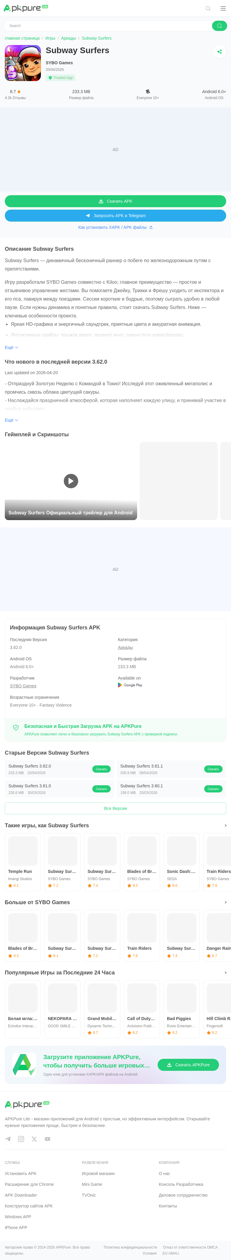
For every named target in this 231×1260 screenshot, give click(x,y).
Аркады (68, 38)
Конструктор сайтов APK (29, 1206)
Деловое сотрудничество (183, 1195)
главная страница (22, 38)
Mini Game (92, 1184)
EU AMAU (171, 1253)
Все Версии (115, 808)
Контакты (168, 1206)
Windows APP (18, 1216)
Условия (149, 1253)
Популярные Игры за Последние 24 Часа (60, 973)
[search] (219, 26)
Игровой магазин (98, 1173)
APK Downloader (21, 1195)
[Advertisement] (115, 150)
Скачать (101, 769)
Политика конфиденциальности (130, 1247)
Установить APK (20, 1173)
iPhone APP (16, 1227)
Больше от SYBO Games (37, 902)
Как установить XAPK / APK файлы (115, 227)
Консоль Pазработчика (181, 1184)
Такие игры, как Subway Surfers (47, 825)
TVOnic (89, 1195)
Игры (50, 38)
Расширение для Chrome (29, 1184)
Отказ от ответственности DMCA (190, 1247)
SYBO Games (59, 62)
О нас (164, 1173)
